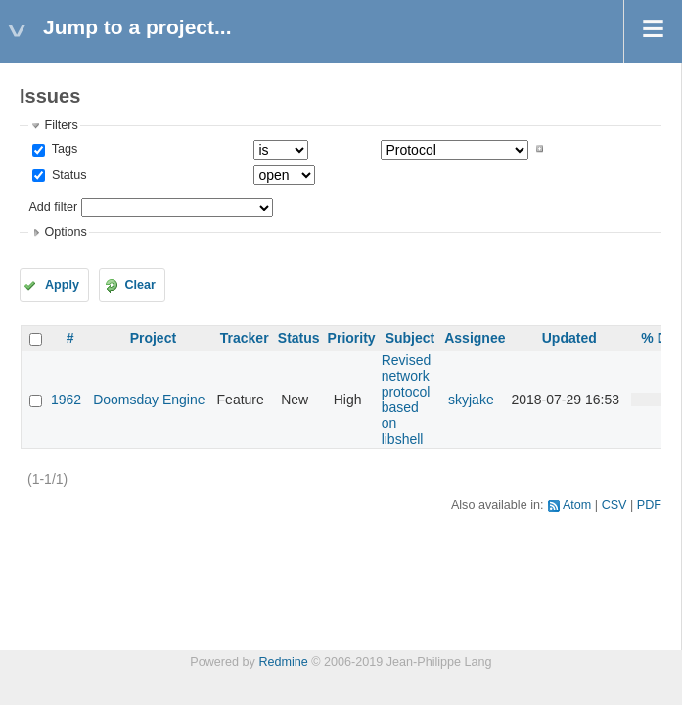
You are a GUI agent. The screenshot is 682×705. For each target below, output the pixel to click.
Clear (140, 285)
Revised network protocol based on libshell (407, 399)
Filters (60, 125)
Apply (62, 285)
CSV (614, 505)
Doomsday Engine (149, 399)
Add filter (52, 206)
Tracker (244, 338)
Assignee (474, 338)
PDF (649, 505)
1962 (66, 399)
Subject (410, 338)
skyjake (471, 399)
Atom (577, 505)
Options (65, 232)
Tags (62, 149)
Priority (352, 338)
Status (67, 175)
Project (153, 338)
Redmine (282, 662)
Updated (569, 338)
